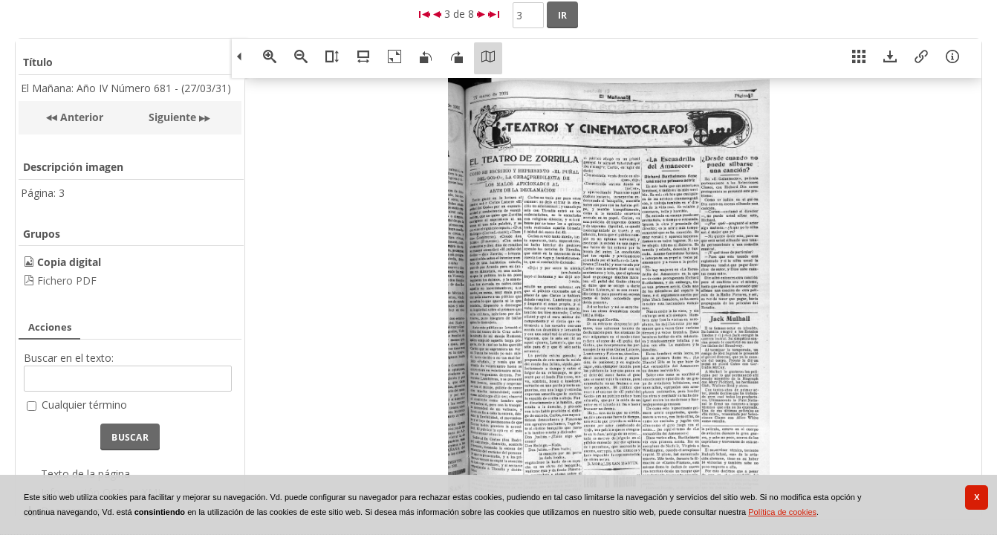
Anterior (80, 117)
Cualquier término (84, 405)
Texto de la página (85, 474)
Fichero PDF (67, 280)
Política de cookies (782, 512)
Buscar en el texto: (69, 358)
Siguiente (172, 117)
